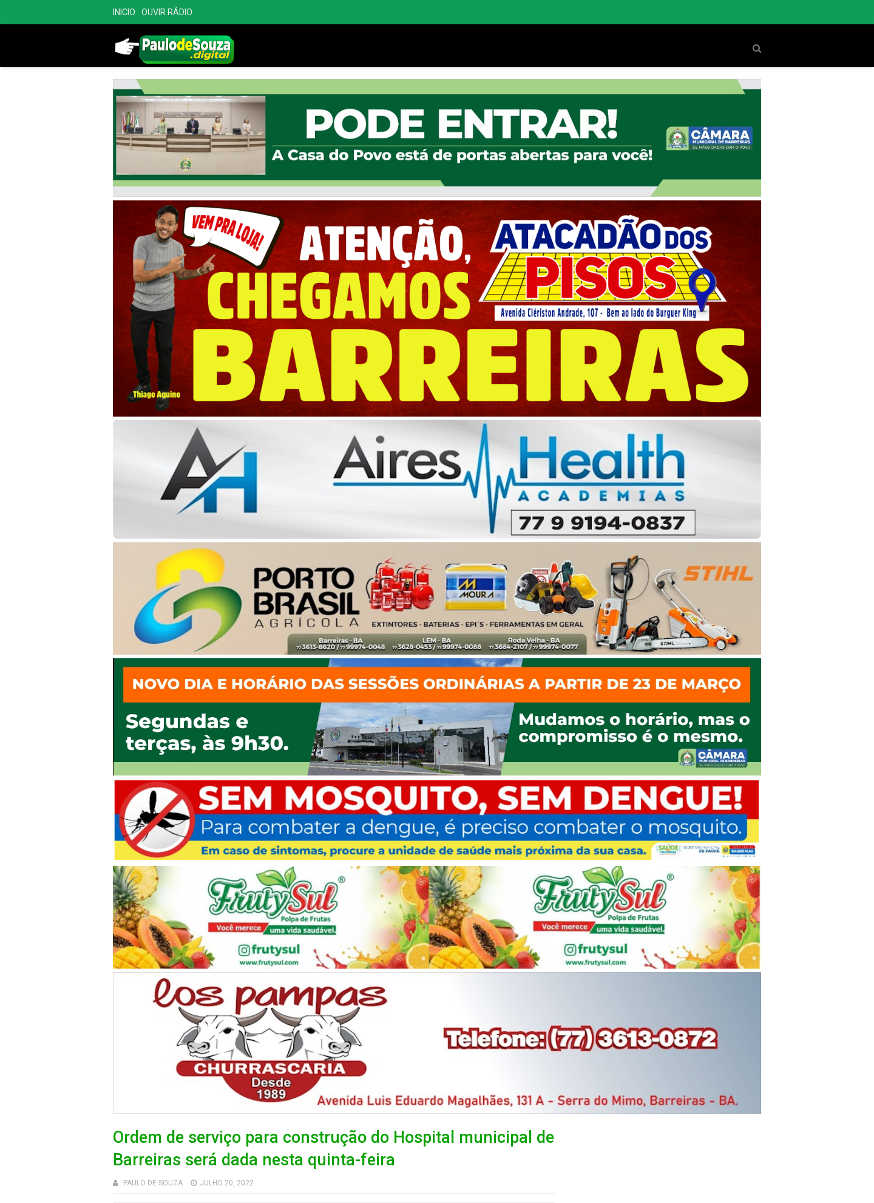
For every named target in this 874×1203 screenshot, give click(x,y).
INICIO (124, 12)
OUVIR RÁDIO (166, 12)
